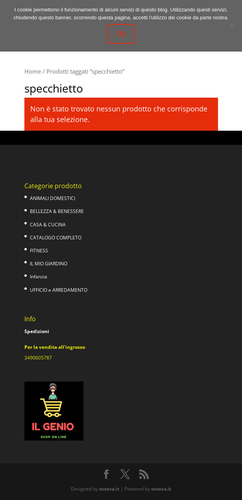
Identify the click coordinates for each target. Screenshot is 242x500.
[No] (232, 26)
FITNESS (39, 250)
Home (32, 71)
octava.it (109, 488)
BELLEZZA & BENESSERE (57, 211)
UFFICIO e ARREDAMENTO (58, 290)
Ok (121, 34)
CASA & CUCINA (48, 224)
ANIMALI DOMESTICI (52, 198)
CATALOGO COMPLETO (55, 237)
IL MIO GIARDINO (48, 263)
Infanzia (38, 276)
